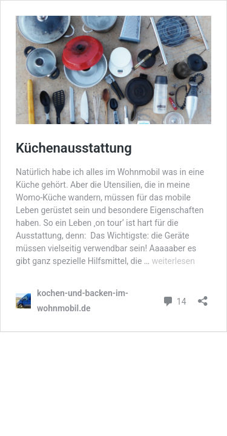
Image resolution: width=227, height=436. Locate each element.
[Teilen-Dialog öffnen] (202, 297)
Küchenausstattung (74, 148)
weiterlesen (173, 261)
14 (174, 300)
